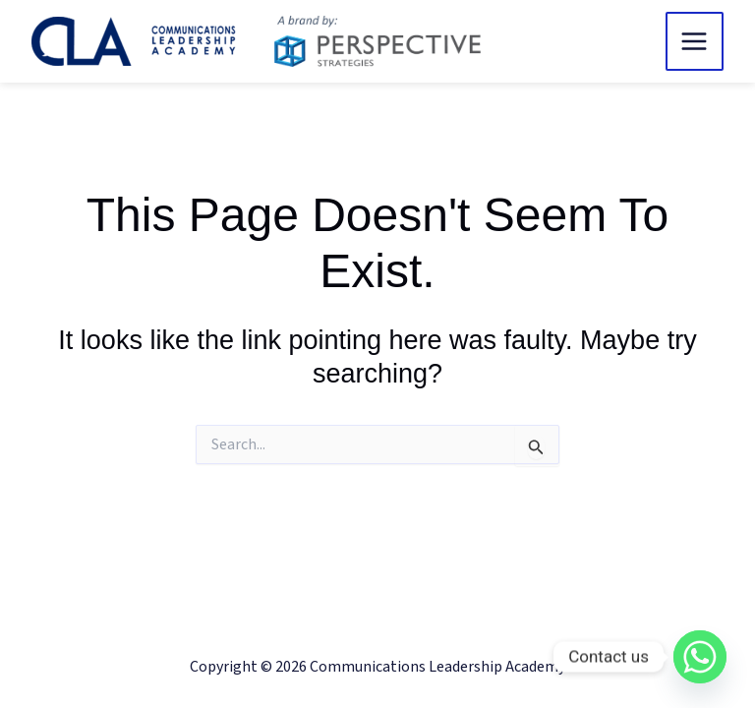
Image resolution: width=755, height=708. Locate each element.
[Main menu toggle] (695, 41)
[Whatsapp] (699, 656)
